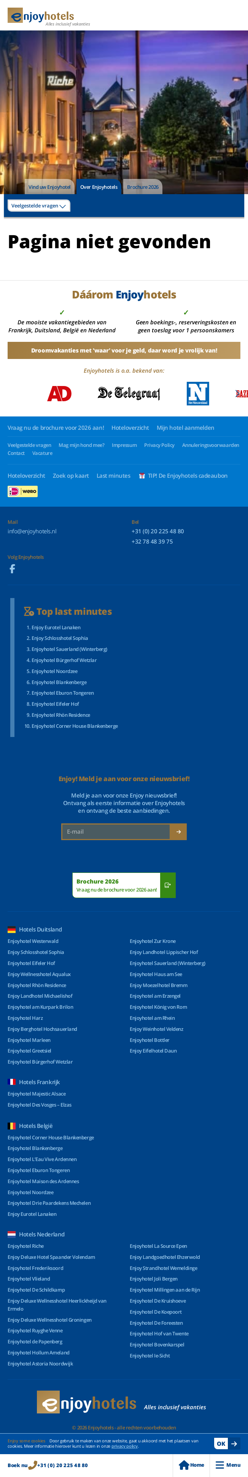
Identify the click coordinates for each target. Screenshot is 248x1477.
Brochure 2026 (143, 186)
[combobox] (39, 205)
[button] (237, 393)
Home (191, 1465)
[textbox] (39, 205)
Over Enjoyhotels (99, 186)
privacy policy (124, 1446)
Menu (228, 1465)
